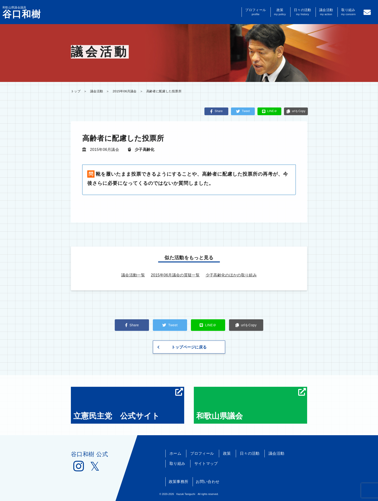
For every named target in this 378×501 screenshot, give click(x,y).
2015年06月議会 (125, 91)
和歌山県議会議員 (21, 12)
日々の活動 (302, 12)
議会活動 (326, 12)
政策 (280, 12)
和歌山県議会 (251, 404)
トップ (76, 91)
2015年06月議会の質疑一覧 (175, 275)
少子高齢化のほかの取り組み (231, 275)
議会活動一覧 (133, 275)
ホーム (175, 453)
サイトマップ (206, 463)
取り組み (348, 12)
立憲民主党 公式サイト (128, 404)
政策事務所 (179, 482)
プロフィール (255, 12)
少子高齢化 (145, 149)
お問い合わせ (207, 482)
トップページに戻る (189, 347)
